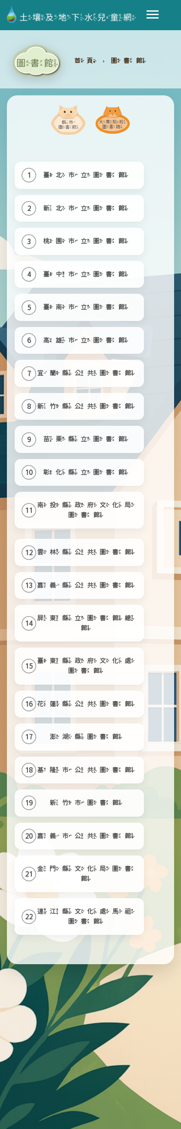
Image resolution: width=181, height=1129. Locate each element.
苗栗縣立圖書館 (87, 439)
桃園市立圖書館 (87, 241)
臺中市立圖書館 (87, 274)
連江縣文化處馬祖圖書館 (87, 916)
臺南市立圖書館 (87, 307)
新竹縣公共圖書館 (87, 406)
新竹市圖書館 (87, 802)
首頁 (86, 60)
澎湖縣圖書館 (87, 736)
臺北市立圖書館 (87, 175)
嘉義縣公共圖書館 (87, 585)
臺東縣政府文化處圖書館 (87, 665)
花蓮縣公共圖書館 (87, 704)
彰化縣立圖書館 (87, 472)
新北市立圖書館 (87, 208)
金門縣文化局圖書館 (87, 873)
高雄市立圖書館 (87, 340)
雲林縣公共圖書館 (87, 552)
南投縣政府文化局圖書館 (87, 510)
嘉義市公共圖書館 (87, 836)
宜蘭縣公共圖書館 (87, 373)
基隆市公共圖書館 (87, 770)
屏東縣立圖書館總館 (87, 623)
